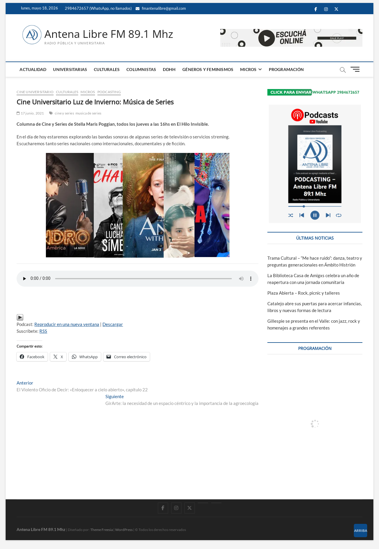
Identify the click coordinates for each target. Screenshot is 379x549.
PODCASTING (109, 92)
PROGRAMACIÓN (286, 69)
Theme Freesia (101, 529)
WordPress (124, 529)
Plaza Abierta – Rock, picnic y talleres (303, 293)
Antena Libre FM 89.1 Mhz (108, 34)
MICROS (248, 69)
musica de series (88, 113)
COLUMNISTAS (141, 69)
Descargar (112, 324)
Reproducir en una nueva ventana (66, 324)
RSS (43, 331)
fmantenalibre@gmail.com (161, 8)
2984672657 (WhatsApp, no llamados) (98, 8)
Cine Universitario (35, 92)
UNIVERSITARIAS (70, 69)
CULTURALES (107, 69)
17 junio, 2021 (30, 113)
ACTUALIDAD (33, 69)
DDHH (169, 69)
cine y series (64, 113)
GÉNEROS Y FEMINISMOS (207, 69)
